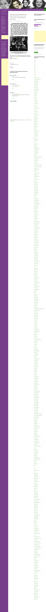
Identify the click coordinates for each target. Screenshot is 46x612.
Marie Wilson (36, 381)
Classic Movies (36, 168)
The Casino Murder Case (37, 538)
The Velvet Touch (36, 549)
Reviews (35, 489)
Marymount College (13, 14)
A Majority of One (36, 77)
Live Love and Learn (36, 358)
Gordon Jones (36, 258)
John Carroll (36, 323)
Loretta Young (36, 360)
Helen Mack (35, 273)
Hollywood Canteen (37, 286)
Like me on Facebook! (37, 15)
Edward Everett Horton (37, 203)
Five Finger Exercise (37, 221)
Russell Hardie (36, 512)
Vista (34, 580)
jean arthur (35, 305)
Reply (13, 79)
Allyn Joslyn (35, 92)
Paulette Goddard (36, 457)
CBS (34, 142)
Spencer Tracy (36, 525)
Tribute (35, 559)
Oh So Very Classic (36, 441)
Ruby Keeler (35, 510)
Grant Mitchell (36, 260)
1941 (34, 72)
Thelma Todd (36, 552)
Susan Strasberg (36, 528)
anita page (35, 98)
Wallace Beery (36, 583)
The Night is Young (36, 544)
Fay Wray (35, 219)
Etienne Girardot (36, 211)
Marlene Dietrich (36, 384)
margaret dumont (36, 376)
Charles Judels (36, 150)
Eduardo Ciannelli (36, 200)
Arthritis (35, 105)
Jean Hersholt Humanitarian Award (39, 308)
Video (35, 573)
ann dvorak (35, 100)
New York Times (18, 14)
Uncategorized (36, 565)
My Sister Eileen (36, 418)
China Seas (35, 155)
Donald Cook (36, 187)
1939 (34, 69)
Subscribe (36, 52)
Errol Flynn (35, 210)
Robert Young (36, 505)
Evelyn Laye (35, 213)
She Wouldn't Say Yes (37, 515)
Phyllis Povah (36, 463)
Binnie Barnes (36, 126)
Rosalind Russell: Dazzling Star (6, 9)
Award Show (36, 113)
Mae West (35, 371)
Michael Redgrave (36, 407)
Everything (35, 216)
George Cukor (36, 247)
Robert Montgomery (37, 502)
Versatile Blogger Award (37, 570)
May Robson (35, 399)
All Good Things (36, 90)
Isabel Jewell (36, 297)
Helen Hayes (36, 271)
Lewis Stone (35, 352)
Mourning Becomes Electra (38, 413)
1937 (34, 66)
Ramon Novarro (36, 478)
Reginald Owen (36, 484)
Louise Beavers (36, 363)
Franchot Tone (36, 232)
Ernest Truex (36, 208)
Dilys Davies (35, 184)
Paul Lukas (35, 454)
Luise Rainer (35, 370)
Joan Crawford (36, 316)
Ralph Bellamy (36, 473)
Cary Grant (35, 140)
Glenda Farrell (36, 253)
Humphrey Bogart (36, 289)
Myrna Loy (35, 420)
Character (35, 145)
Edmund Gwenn (36, 198)
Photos (26, 14)
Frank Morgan (36, 234)
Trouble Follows (36, 560)
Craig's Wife (35, 174)
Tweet (13, 58)
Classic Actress (36, 163)
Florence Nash (36, 224)
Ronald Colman (36, 507)
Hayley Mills (35, 268)
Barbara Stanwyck (36, 114)
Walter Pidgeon (36, 586)
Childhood (35, 153)
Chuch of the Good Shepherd (38, 156)
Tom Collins (35, 557)
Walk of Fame (36, 581)
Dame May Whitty (36, 176)
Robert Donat (36, 497)
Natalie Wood (36, 423)
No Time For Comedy (37, 436)
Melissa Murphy (36, 400)
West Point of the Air (37, 589)
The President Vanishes (37, 546)
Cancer (35, 137)
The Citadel (35, 539)
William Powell (36, 596)
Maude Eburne (36, 394)
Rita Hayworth (36, 494)
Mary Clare (35, 389)
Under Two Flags (36, 567)
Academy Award (36, 82)
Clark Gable (35, 161)
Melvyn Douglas (36, 402)
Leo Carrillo (35, 344)
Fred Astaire (35, 239)
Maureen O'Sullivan (36, 397)
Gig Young (35, 250)
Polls (34, 468)
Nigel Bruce (35, 433)
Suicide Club (36, 526)
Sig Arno (35, 520)
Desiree (13, 92)
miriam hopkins (36, 410)
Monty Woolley (36, 412)
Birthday (35, 129)
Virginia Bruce (36, 575)
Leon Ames (35, 347)
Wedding (35, 588)
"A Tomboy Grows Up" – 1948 (20, 64)
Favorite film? (20, 67)
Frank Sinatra (36, 237)
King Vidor (35, 336)
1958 (34, 74)
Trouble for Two (36, 562)
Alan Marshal (36, 85)
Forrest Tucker (36, 226)
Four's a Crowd (36, 229)
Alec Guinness (36, 87)
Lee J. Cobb (35, 342)
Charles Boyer (36, 147)
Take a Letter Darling (37, 533)
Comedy (35, 171)
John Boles (35, 321)
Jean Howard (14, 83)
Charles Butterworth (37, 148)
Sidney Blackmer (36, 518)
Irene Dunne (35, 294)
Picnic (35, 465)
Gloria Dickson (36, 255)
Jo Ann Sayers (36, 313)
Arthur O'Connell (36, 108)
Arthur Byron (36, 106)
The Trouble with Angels (37, 547)
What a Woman (36, 591)
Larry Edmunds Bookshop (37, 339)
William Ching (36, 594)
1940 (34, 71)
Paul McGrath (36, 455)
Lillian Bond (35, 355)
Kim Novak (35, 334)
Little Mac (35, 357)
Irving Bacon (36, 295)
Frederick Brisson (36, 242)
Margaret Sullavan (36, 378)
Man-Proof (35, 373)
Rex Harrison (36, 491)
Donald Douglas (36, 189)
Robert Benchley (36, 496)
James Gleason (36, 300)
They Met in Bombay (37, 554)
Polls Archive (36, 28)
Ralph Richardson (36, 476)
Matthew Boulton (36, 392)
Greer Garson (36, 263)
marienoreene (14, 75)
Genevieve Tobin (36, 245)
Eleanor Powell (36, 205)
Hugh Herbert (36, 287)
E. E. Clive (35, 197)
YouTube (35, 599)
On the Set (35, 444)
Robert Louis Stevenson (37, 499)
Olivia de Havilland (36, 442)
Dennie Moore (36, 182)
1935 (34, 63)
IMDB (35, 292)
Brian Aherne (36, 134)
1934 (34, 61)
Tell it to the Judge (36, 536)
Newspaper (22, 14)
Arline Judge (36, 103)
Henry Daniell (36, 276)
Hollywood (35, 284)
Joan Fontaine (36, 318)
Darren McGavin (36, 179)
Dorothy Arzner (36, 192)
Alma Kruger (36, 93)
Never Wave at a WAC (37, 426)
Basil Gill (35, 116)
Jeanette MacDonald (37, 310)
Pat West (35, 449)
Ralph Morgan (36, 475)
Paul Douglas (36, 452)
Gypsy (35, 266)
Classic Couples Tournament (38, 166)
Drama (35, 195)
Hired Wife (35, 279)
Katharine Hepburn (36, 329)
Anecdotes (35, 95)
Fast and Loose (36, 218)
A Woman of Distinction (37, 79)
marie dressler (36, 379)
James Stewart (36, 302)
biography (35, 127)
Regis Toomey (36, 486)
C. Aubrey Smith (36, 135)
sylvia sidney (36, 531)
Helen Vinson (36, 274)
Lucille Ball (35, 368)
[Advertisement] (40, 36)
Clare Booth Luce (36, 158)
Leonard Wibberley (36, 350)
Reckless (35, 483)
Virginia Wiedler (36, 578)
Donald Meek (36, 190)
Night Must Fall (36, 434)
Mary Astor (35, 386)
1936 (34, 64)
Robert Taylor (36, 504)
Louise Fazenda (36, 365)
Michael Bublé (36, 405)
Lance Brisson (36, 337)
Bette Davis (35, 119)
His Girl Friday (36, 281)
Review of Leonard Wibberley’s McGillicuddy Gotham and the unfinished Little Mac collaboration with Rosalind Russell (4, 21)
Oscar (35, 447)
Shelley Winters (36, 517)
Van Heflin (35, 568)
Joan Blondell (36, 315)
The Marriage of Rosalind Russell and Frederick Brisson (3, 44)
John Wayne (35, 326)
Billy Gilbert (35, 124)
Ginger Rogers (36, 252)
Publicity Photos (36, 470)
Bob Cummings (36, 132)
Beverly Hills (36, 121)
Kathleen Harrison (36, 331)
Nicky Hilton (36, 431)
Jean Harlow (36, 307)
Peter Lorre (35, 460)
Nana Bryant (36, 421)
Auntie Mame (36, 111)
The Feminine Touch (37, 541)
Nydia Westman (36, 439)
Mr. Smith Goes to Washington (38, 415)
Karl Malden (35, 328)
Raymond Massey (36, 481)
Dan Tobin (35, 177)
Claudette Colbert (36, 169)
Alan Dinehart (36, 84)
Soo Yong (35, 523)
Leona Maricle (36, 349)
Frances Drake (36, 231)
